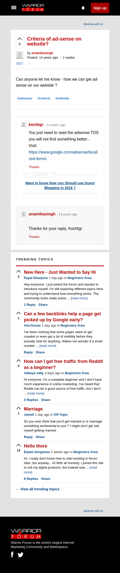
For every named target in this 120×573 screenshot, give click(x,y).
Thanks (34, 167)
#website (62, 98)
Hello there (35, 446)
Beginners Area (80, 278)
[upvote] (19, 42)
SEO (19, 63)
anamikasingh (42, 53)
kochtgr (36, 124)
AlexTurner (32, 325)
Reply (29, 305)
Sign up (100, 8)
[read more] (79, 298)
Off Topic (61, 414)
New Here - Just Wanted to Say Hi (60, 272)
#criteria (43, 98)
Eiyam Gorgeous (37, 452)
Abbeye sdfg (33, 373)
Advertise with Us (93, 24)
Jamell (29, 414)
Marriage (33, 408)
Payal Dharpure (36, 278)
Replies (31, 400)
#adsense (24, 98)
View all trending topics (37, 489)
